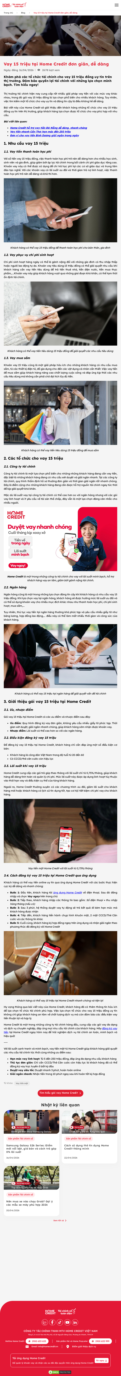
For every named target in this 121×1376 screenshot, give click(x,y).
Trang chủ (8, 13)
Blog (23, 13)
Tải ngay (101, 1360)
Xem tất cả (60, 1220)
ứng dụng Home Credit (67, 892)
